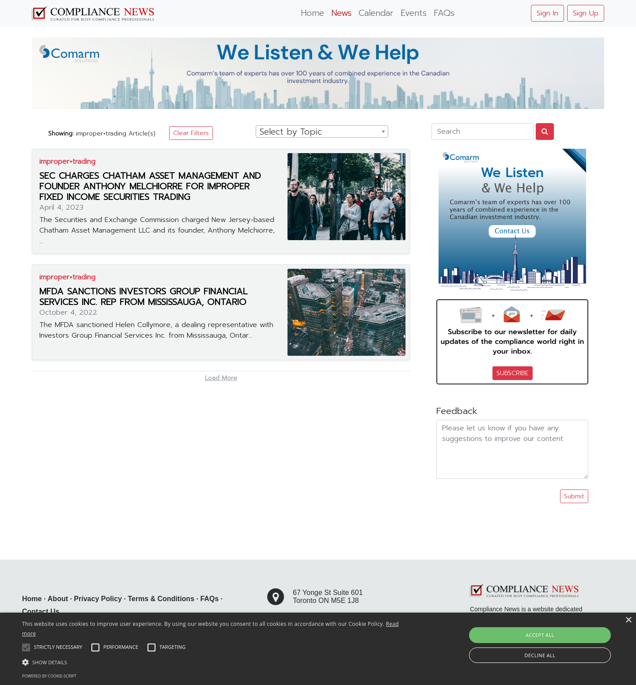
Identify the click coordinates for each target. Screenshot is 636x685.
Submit (574, 496)
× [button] (628, 620)
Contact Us (40, 611)
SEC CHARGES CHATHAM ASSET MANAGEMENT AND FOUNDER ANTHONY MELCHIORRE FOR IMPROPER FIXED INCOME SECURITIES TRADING (150, 186)
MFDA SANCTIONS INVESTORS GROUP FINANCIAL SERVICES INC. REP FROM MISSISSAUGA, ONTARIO (143, 297)
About (58, 598)
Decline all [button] (540, 655)
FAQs (444, 13)
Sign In (547, 13)
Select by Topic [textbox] (291, 132)
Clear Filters (191, 133)
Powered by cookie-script (49, 676)
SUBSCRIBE (512, 373)
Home (312, 13)
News (341, 13)
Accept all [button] (540, 635)
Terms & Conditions (161, 598)
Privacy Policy (98, 598)
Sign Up (585, 13)
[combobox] (322, 131)
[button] (214, 662)
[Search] (483, 131)
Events (414, 13)
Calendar (376, 13)
